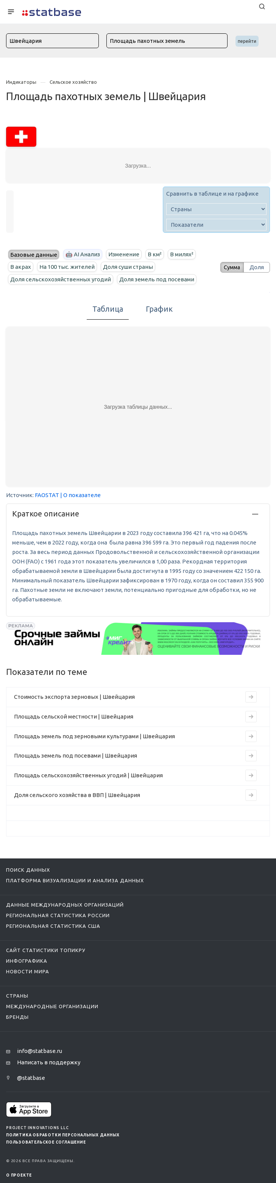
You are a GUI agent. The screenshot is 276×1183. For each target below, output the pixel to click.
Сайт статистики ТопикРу (46, 950)
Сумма (229, 267)
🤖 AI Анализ (82, 254)
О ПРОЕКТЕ (19, 1175)
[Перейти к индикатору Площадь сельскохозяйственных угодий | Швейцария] (251, 775)
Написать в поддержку (48, 1062)
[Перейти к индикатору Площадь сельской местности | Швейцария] (251, 716)
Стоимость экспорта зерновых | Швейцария (74, 696)
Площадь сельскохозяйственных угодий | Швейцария (88, 775)
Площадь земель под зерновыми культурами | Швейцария (94, 736)
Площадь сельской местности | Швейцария (73, 716)
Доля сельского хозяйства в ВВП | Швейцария (77, 795)
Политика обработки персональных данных (62, 1135)
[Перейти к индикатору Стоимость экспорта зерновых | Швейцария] (251, 697)
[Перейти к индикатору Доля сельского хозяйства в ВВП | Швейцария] (251, 795)
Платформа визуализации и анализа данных (75, 880)
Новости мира (27, 971)
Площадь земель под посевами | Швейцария (75, 755)
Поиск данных (28, 869)
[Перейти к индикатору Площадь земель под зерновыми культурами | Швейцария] (251, 736)
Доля (256, 267)
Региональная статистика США (53, 926)
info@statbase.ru (39, 1051)
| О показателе (80, 495)
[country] (216, 209)
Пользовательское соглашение (46, 1142)
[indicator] (216, 225)
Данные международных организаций (65, 904)
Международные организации (52, 1006)
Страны (17, 995)
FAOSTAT (47, 495)
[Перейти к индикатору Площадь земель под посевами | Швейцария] (251, 755)
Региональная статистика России (58, 915)
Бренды (17, 1017)
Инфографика (26, 960)
